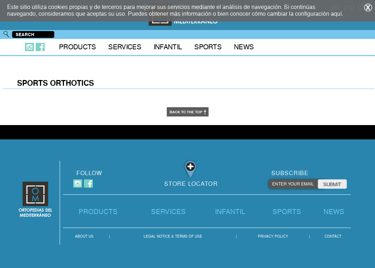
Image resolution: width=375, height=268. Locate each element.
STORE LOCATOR (191, 183)
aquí (336, 13)
